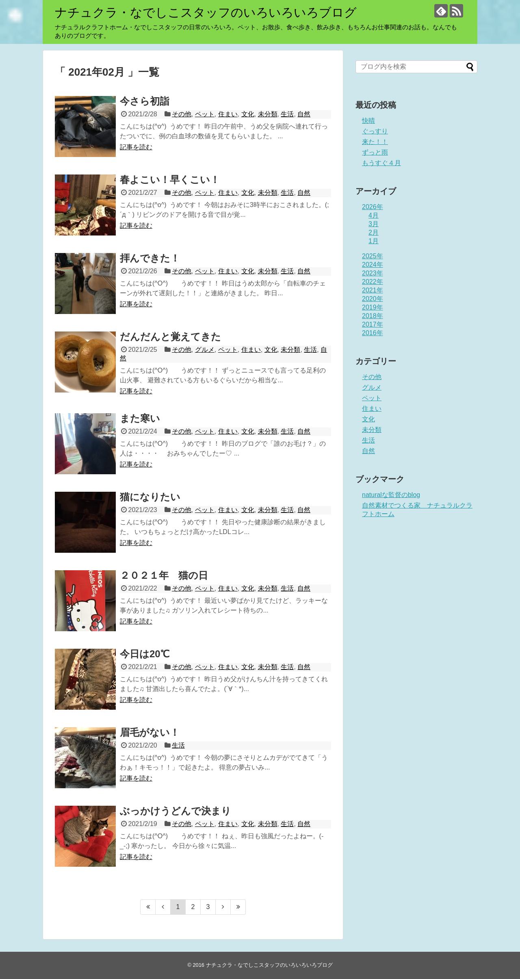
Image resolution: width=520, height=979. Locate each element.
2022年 (372, 281)
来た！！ (375, 141)
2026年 (372, 206)
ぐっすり (375, 131)
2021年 (372, 290)
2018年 (372, 315)
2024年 (372, 264)
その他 (181, 114)
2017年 (372, 324)
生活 (287, 114)
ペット (204, 114)
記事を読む (136, 147)
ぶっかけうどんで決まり (175, 810)
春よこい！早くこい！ (170, 179)
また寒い (140, 418)
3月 (373, 223)
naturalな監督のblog (391, 494)
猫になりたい (150, 496)
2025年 (372, 256)
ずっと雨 (375, 152)
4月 (373, 215)
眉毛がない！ (150, 732)
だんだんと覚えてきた (170, 336)
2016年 (372, 332)
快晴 (368, 120)
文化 (247, 114)
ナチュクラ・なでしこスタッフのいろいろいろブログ (206, 12)
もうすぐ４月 (381, 162)
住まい (228, 114)
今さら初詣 (144, 101)
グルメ (204, 349)
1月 (373, 241)
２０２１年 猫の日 (164, 575)
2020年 (372, 298)
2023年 (372, 273)
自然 (303, 114)
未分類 (267, 114)
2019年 (372, 307)
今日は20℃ (144, 653)
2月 (373, 232)
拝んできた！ (150, 258)
